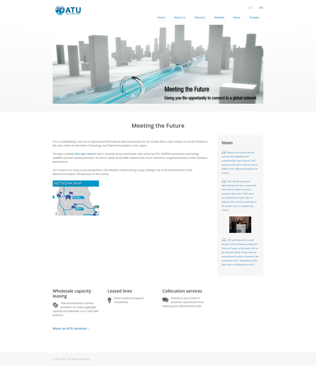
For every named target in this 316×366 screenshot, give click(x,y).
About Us (179, 17)
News (237, 17)
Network (219, 17)
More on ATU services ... (71, 328)
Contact (254, 17)
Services (199, 17)
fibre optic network (85, 153)
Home (161, 17)
